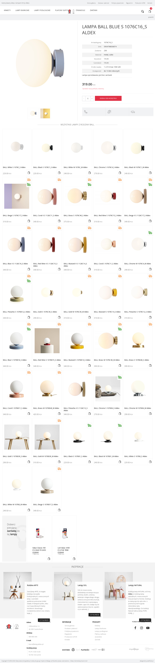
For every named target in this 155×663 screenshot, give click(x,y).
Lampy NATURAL (135, 585)
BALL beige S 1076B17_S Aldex (45, 504)
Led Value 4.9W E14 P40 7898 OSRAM (64, 550)
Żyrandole (98, 637)
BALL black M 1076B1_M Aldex (106, 456)
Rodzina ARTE (32, 585)
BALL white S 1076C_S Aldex (14, 167)
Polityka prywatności (118, 3)
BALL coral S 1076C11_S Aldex (106, 263)
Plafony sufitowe (63, 10)
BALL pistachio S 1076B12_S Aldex (16, 312)
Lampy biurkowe (22, 10)
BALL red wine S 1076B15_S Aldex (47, 360)
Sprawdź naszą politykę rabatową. (93, 89)
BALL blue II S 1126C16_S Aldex (15, 263)
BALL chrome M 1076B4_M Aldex (137, 408)
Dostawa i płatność (103, 3)
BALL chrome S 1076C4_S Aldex (106, 167)
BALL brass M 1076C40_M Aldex (107, 360)
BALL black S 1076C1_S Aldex (45, 167)
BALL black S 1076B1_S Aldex (75, 456)
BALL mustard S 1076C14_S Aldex (107, 312)
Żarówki (93, 10)
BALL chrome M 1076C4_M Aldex (137, 263)
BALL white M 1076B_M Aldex (15, 504)
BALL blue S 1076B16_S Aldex (15, 360)
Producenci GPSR (140, 3)
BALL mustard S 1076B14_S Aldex (77, 360)
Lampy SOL (82, 585)
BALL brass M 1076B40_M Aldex (46, 408)
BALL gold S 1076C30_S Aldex (45, 312)
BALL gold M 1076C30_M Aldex (76, 312)
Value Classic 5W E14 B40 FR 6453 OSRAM (39, 550)
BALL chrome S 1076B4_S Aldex (106, 408)
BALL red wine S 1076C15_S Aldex (107, 215)
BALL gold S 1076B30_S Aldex (15, 456)
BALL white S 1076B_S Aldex (135, 456)
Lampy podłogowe (42, 10)
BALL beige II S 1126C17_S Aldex (137, 215)
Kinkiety (7, 10)
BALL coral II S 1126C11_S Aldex (46, 215)
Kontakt (149, 3)
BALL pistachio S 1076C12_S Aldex (137, 312)
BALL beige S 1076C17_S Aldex (15, 215)
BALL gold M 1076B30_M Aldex (45, 456)
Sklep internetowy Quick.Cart (78, 661)
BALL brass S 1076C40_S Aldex (76, 215)
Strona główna (91, 3)
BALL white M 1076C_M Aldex (75, 167)
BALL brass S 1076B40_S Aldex (136, 360)
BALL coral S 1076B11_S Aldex (15, 408)
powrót (150, 17)
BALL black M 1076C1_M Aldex (136, 167)
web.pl (150, 661)
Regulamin (129, 3)
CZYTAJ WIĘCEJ (94, 615)
